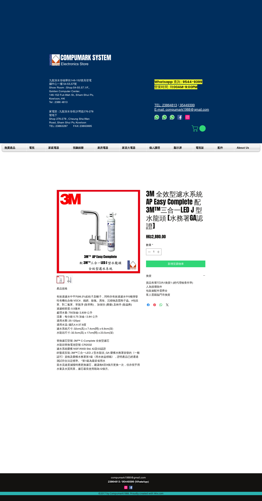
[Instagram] (187, 117)
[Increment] (158, 252)
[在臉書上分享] (148, 305)
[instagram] (125, 487)
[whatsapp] (172, 117)
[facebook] (179, 117)
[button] (199, 128)
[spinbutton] (153, 252)
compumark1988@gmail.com (128, 477)
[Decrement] (149, 252)
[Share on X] (167, 305)
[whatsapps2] (164, 117)
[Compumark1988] (131, 487)
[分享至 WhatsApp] (161, 305)
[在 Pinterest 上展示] (155, 305)
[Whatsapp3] (156, 117)
